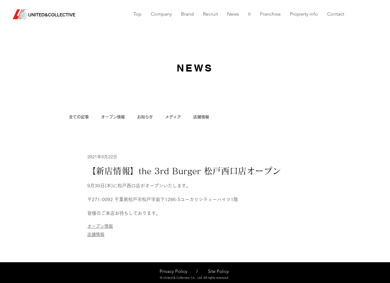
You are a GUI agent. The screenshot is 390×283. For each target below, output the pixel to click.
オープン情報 (113, 117)
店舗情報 (201, 117)
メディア (173, 117)
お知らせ (145, 117)
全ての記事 (79, 117)
